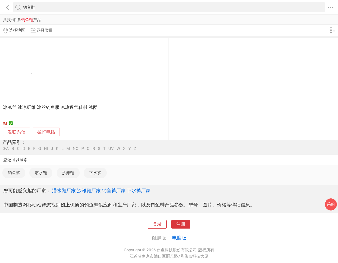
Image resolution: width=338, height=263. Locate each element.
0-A (6, 149)
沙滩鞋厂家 (89, 190)
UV (111, 149)
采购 (331, 204)
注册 (180, 224)
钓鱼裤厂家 (114, 190)
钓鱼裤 (14, 172)
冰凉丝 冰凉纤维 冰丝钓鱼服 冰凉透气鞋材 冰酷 (50, 107)
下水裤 (95, 172)
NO (75, 149)
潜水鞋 (41, 172)
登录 (157, 224)
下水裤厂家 (139, 190)
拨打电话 (46, 131)
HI (46, 149)
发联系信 (17, 132)
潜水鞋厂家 (64, 190)
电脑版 (179, 238)
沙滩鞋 (68, 172)
